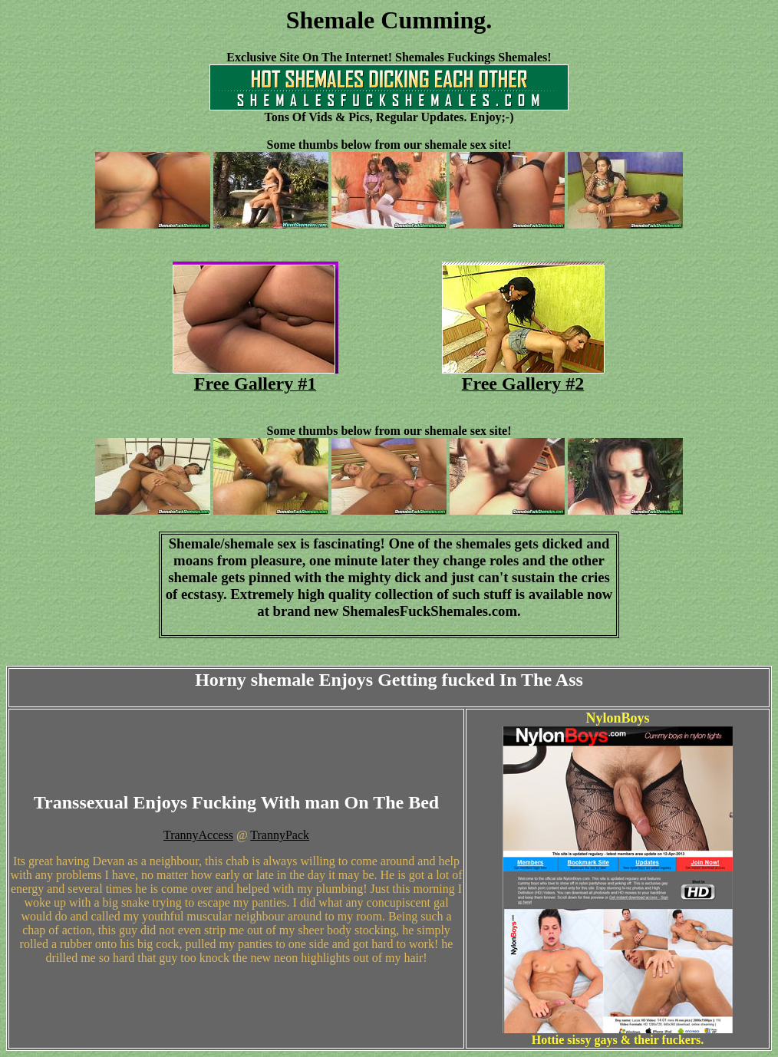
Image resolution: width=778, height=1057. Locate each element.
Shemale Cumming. (389, 20)
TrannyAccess (198, 834)
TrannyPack (279, 834)
